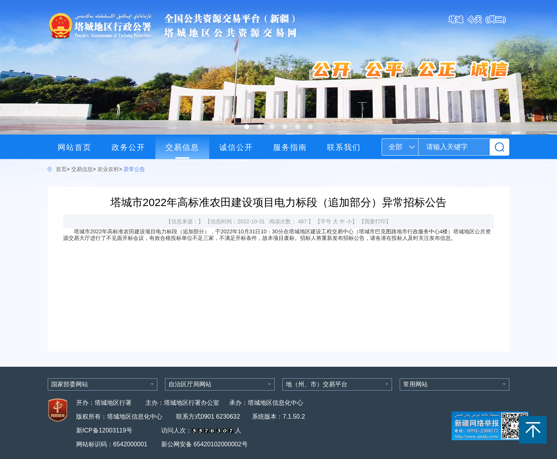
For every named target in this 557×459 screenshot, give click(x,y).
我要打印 (375, 221)
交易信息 (182, 147)
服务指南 (290, 147)
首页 (61, 169)
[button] (246, 126)
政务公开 (128, 147)
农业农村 (108, 169)
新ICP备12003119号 (105, 430)
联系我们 (344, 147)
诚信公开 (236, 147)
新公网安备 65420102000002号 (204, 444)
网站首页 (75, 147)
